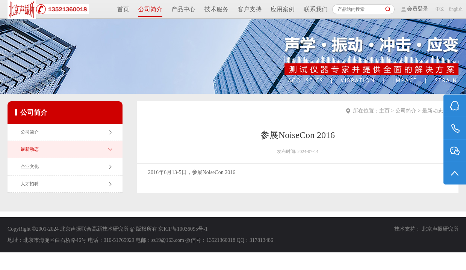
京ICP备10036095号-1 (182, 229)
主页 (384, 111)
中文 (440, 9)
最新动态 (432, 111)
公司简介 (405, 111)
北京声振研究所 (440, 229)
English (453, 9)
